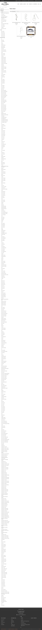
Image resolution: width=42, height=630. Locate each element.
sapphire (2, 390)
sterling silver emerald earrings (5, 477)
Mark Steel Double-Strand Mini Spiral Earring (26, 23)
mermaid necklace (3, 294)
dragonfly (2, 157)
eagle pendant (3, 163)
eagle (2, 161)
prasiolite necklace (3, 358)
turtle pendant (3, 583)
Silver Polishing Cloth (31, 36)
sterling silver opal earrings (4, 508)
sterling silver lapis (3, 498)
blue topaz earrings (3, 106)
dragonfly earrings (3, 158)
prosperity (2, 363)
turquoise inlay (3, 571)
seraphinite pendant (3, 396)
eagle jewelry (3, 162)
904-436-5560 (21, 613)
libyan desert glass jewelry (4, 274)
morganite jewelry (3, 318)
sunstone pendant (3, 545)
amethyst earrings (3, 58)
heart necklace (3, 224)
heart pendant (3, 225)
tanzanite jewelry (3, 550)
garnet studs (2, 197)
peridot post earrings (3, 342)
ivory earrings (3, 246)
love (1, 279)
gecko (2, 198)
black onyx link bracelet (4, 95)
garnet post (2, 196)
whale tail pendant (3, 597)
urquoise (2, 587)
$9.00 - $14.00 (2, 32)
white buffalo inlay (3, 600)
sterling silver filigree (4, 483)
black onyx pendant (3, 96)
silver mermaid (3, 407)
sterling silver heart (3, 487)
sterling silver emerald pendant (5, 478)
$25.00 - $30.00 (3, 36)
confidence (2, 139)
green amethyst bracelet (4, 212)
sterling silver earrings (4, 473)
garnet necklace (3, 195)
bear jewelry (2, 79)
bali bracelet (2, 75)
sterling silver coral (3, 466)
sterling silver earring (4, 472)
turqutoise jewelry (3, 577)
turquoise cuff (3, 567)
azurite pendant (3, 74)
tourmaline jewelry (3, 561)
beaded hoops (3, 76)
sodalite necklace (3, 418)
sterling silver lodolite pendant (5, 502)
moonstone (2, 309)
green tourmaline (3, 214)
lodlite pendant (3, 277)
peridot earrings (3, 341)
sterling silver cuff (3, 471)
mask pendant (3, 290)
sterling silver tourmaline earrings (4, 525)
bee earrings (2, 85)
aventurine (2, 69)
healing (2, 220)
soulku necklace (3, 427)
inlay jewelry (2, 239)
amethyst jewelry (3, 59)
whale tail (2, 596)
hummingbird (2, 231)
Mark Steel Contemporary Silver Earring (21, 36)
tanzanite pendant (3, 551)
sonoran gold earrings (4, 421)
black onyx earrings (3, 92)
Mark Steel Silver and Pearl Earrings (35, 23)
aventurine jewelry (3, 70)
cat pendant (2, 124)
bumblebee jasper (3, 113)
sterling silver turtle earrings (4, 535)
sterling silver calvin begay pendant (4, 460)
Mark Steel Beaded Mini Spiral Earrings (16, 23)
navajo (2, 324)
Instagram (21, 616)
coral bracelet (3, 141)
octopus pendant (3, 329)
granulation (2, 209)
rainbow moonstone (3, 367)
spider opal (2, 429)
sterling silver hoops (3, 488)
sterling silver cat (3, 461)
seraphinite (2, 395)
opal (1, 330)
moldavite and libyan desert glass (4, 299)
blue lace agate (3, 102)
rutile (2, 389)
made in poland (3, 283)
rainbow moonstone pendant (4, 368)
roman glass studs (3, 379)
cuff (1, 151)
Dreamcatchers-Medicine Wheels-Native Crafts (4, 17)
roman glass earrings (4, 375)
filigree (2, 181)
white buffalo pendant (4, 601)
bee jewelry (2, 86)
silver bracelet (3, 402)
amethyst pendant (3, 62)
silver (2, 400)
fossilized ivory (3, 187)
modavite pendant (3, 296)
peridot (2, 339)
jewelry (2, 257)
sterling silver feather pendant (5, 482)
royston (2, 383)
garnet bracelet (3, 191)
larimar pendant (3, 272)
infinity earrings (3, 234)
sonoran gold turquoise (4, 422)
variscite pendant (3, 589)
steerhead (2, 444)
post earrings (3, 352)
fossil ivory (2, 185)
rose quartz (2, 380)
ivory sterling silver (3, 251)
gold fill (2, 203)
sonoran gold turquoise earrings (5, 423)
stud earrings (3, 539)
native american (3, 320)
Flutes (2, 22)
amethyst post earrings (4, 63)
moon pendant (3, 308)
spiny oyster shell (3, 435)
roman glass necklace (4, 378)
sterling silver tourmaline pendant (4, 527)
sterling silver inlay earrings (4, 489)
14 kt (1, 42)
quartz (2, 364)
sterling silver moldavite (4, 503)
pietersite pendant (3, 347)
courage (2, 147)
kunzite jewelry (3, 261)
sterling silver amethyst (4, 450)
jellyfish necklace (3, 256)
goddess (2, 202)
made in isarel (3, 280)
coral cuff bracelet (3, 144)
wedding (2, 595)
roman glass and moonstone (4, 374)
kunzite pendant (3, 262)
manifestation (3, 288)
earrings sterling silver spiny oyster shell (4, 166)
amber (2, 52)
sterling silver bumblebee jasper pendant (4, 458)
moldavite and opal (3, 301)
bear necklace (3, 80)
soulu (2, 428)
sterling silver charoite (4, 462)
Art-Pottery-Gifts (3, 15)
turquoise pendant (3, 576)
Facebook (1, 0)
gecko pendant (3, 201)
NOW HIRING (13, 625)
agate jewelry (3, 46)
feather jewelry (3, 179)
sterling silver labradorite (4, 493)
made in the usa (3, 284)
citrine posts (2, 136)
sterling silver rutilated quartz (5, 515)
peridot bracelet (3, 340)
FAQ (11, 623)
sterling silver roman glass (4, 513)
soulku (2, 424)
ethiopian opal (3, 175)
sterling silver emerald (4, 476)
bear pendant (3, 81)
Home (0, 7)
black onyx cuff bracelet (4, 91)
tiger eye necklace (3, 556)
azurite (2, 73)
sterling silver (3, 445)
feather (2, 176)
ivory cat (2, 245)
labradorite (2, 263)
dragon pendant (3, 156)
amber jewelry (3, 53)
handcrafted (2, 218)
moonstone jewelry (3, 312)
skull (1, 413)
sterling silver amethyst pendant (4, 452)
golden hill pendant (3, 207)
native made (2, 323)
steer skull (2, 443)
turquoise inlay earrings (4, 572)
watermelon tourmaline (4, 590)
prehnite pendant (3, 362)
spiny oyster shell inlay (4, 438)
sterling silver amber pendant (5, 449)
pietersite (2, 346)
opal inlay (2, 331)
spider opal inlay (3, 432)
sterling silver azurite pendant (5, 453)
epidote (2, 174)
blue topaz (2, 103)
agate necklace (3, 47)
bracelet (2, 112)
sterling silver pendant (4, 446)
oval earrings (2, 334)
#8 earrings (2, 40)
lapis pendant (3, 268)
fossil (2, 184)
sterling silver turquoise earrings (4, 533)
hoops (2, 228)
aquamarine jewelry (3, 68)
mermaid (2, 291)
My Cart (2, 623)
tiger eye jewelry (3, 555)
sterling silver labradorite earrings (4, 495)
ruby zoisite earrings (3, 385)
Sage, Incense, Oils (3, 28)
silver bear (2, 401)
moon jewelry (3, 307)
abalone (2, 43)
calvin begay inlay (3, 118)
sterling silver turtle (3, 534)
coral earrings (3, 145)
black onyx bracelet (3, 90)
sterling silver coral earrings (4, 467)
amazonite (2, 48)
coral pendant (3, 146)
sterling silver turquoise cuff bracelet (4, 531)
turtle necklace (3, 582)
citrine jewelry (3, 133)
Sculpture (2, 27)
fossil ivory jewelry (3, 186)
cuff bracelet (2, 152)
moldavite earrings (3, 302)
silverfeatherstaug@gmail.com (21, 614)
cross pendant (3, 150)
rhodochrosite (3, 369)
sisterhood (2, 412)
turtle (2, 578)
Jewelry (3, 7)
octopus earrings (3, 328)
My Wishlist (2, 624)
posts (2, 353)
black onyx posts (3, 97)
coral (2, 140)
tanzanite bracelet (3, 549)
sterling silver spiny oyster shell (5, 521)
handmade (2, 219)
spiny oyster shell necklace (4, 440)
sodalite (2, 416)
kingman (2, 258)
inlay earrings (2, 236)
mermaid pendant (3, 295)
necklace (2, 325)
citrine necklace (3, 134)
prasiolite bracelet (3, 356)
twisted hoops (3, 584)
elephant (2, 168)
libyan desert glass (3, 273)
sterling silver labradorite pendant (4, 497)
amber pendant (3, 54)
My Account (2, 619)
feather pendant (3, 180)
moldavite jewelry (3, 303)
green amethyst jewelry (4, 213)
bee (1, 84)
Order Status (3, 622)
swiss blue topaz (3, 546)
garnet (2, 190)
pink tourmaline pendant (4, 351)
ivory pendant (3, 250)
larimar (2, 269)
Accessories (2, 14)
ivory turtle (2, 252)
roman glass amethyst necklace (5, 373)
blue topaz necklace (3, 108)
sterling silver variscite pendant (5, 538)
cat (1, 123)
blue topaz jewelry (3, 107)
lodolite (2, 278)
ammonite (2, 64)
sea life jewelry (3, 394)
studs (2, 540)
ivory (1, 241)
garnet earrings (3, 192)
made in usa (2, 285)
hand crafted (2, 217)
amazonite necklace (3, 51)
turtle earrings (3, 579)
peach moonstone (3, 336)
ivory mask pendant (3, 247)
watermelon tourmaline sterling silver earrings (5, 593)
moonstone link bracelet (4, 313)
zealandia (2, 602)
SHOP (12, 619)
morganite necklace (3, 319)
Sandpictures (3, 18)
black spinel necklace (4, 101)
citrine (2, 129)
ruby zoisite (2, 384)
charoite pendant (3, 128)
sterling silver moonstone (4, 504)
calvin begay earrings (3, 117)
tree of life (2, 562)
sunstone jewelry (3, 544)
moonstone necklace (3, 314)
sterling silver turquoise (4, 529)
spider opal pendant (3, 434)
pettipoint (2, 345)
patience (2, 335)
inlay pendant (3, 240)
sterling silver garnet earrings (5, 484)
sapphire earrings (3, 391)
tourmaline (2, 557)
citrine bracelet (3, 130)
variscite (2, 588)
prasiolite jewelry (3, 357)
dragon (2, 155)
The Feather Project (3, 21)
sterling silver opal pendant (4, 509)
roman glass (2, 372)
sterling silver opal (3, 507)
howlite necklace (3, 230)
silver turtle (2, 411)
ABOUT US (12, 622)
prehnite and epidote (3, 361)
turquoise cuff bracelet (4, 568)
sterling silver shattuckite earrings (4, 518)
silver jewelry (3, 406)
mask (2, 289)
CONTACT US (13, 624)
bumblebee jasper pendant (4, 114)
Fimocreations (3, 26)
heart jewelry (3, 223)
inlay (1, 235)
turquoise (2, 565)
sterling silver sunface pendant (5, 522)
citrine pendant (3, 135)
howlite (2, 229)
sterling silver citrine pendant (5, 465)
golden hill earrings (3, 206)
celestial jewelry (3, 125)
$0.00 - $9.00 (2, 31)
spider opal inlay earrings (4, 433)
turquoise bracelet (3, 566)
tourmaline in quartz (3, 560)
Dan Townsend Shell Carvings (4, 23)
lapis (2, 267)
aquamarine (2, 65)
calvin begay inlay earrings (4, 119)
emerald (2, 170)
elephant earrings (3, 169)
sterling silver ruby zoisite (4, 514)
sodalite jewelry (3, 417)
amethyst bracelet (3, 57)
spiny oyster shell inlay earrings (5, 439)
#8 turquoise (2, 41)
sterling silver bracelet (4, 456)
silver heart (2, 405)
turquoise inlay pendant (4, 573)
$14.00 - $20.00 (3, 33)
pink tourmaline (3, 350)
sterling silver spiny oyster (4, 520)
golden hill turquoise (3, 208)
